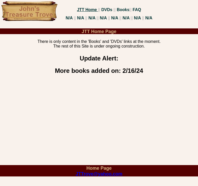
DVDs (107, 9)
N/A (70, 18)
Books (123, 9)
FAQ (137, 9)
